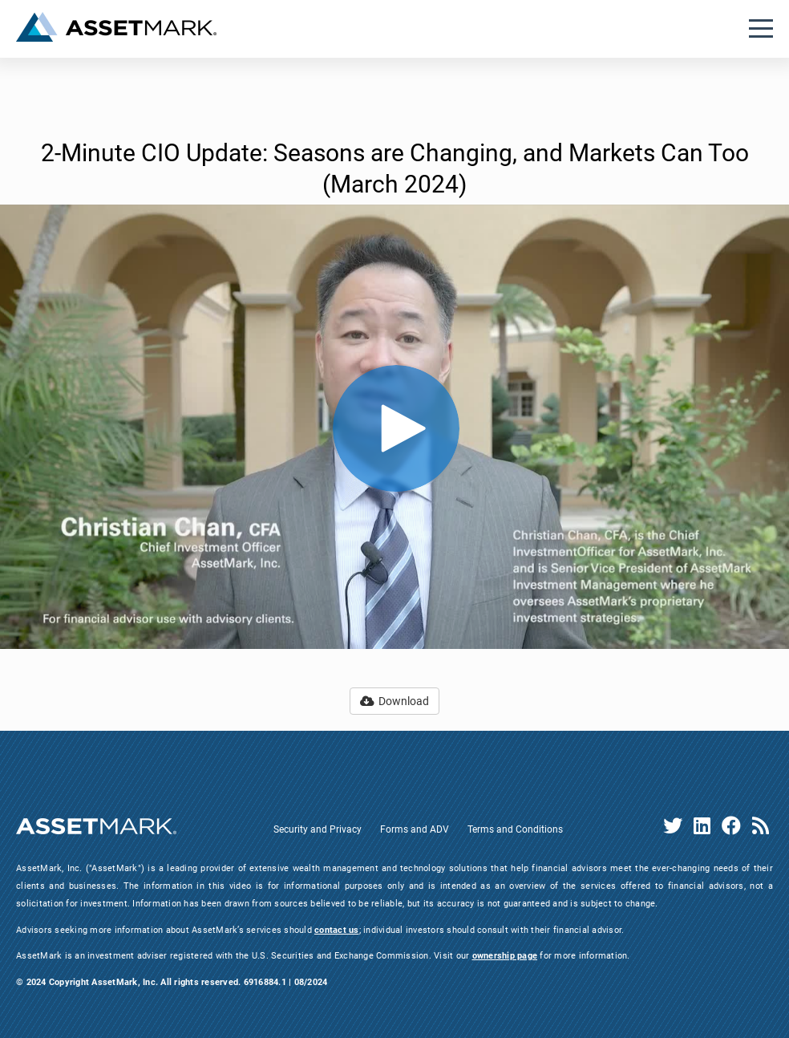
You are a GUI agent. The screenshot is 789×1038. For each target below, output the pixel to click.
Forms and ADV (414, 829)
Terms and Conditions (515, 829)
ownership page (505, 956)
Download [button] (394, 701)
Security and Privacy (317, 829)
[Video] (394, 427)
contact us (336, 930)
